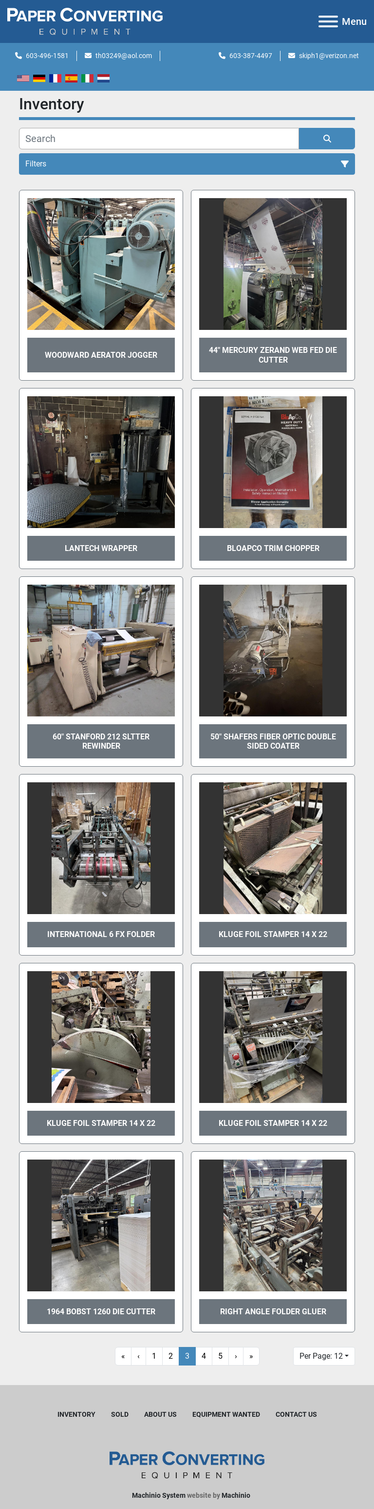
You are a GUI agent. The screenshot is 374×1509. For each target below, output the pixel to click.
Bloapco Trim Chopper (273, 548)
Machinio (236, 1495)
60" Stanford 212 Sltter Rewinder (101, 741)
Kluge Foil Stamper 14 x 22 (273, 934)
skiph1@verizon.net (329, 56)
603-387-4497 (250, 56)
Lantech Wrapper (101, 548)
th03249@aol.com (123, 56)
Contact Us (296, 1414)
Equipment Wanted (226, 1414)
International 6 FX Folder (101, 934)
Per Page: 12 (321, 1356)
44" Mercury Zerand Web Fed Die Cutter (273, 355)
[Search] (159, 138)
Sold (120, 1414)
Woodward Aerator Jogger (101, 355)
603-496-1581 (47, 56)
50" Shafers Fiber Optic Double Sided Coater (273, 741)
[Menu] (328, 21)
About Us (160, 1414)
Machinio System (159, 1495)
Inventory (76, 1414)
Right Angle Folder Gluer (273, 1311)
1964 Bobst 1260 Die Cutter (101, 1311)
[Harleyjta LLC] (187, 1464)
